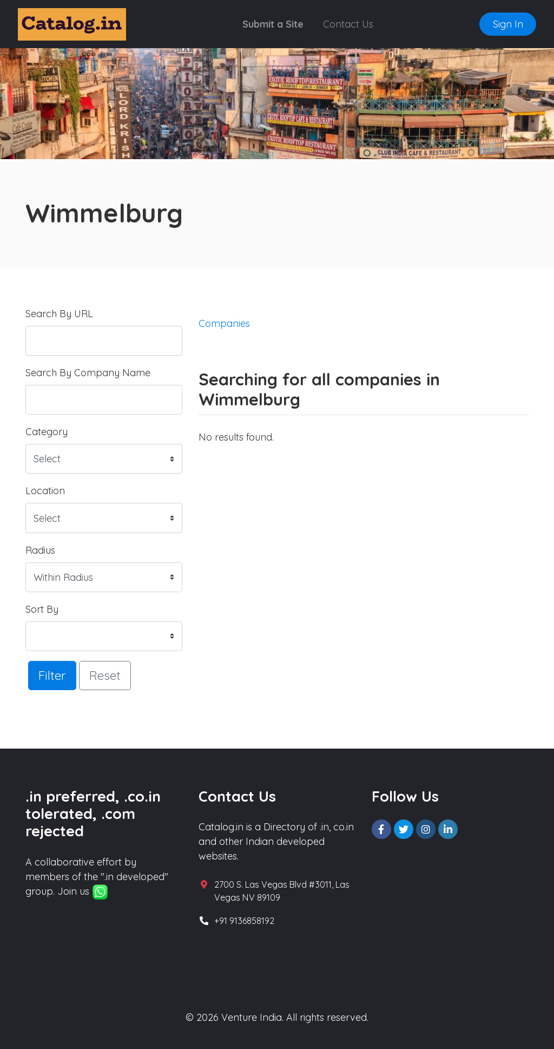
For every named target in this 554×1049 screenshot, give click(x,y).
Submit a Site (273, 24)
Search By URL (59, 313)
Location (45, 490)
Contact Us (348, 24)
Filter (52, 675)
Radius (40, 550)
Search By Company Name (87, 372)
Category (46, 431)
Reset (105, 675)
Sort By (41, 609)
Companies (224, 323)
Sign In (508, 24)
